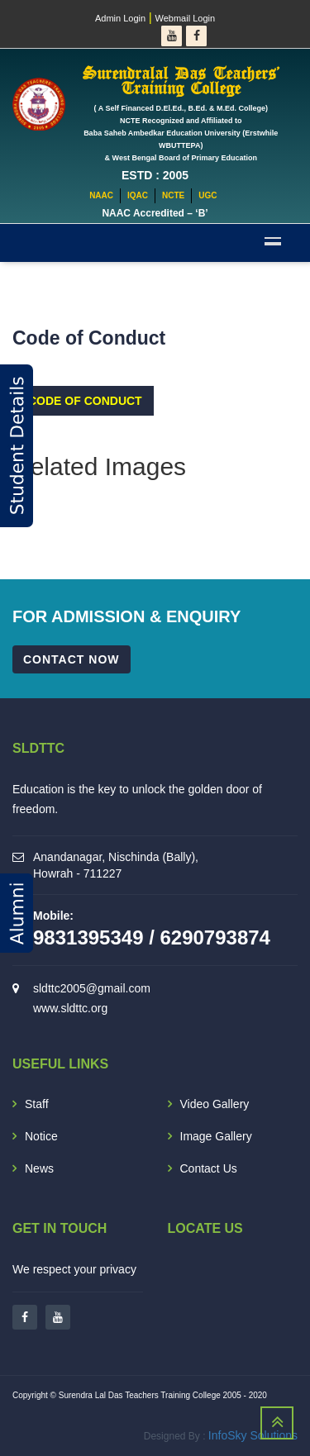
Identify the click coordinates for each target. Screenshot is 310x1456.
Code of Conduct (85, 400)
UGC (207, 195)
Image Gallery (216, 1136)
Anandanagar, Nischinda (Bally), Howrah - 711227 (115, 865)
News (39, 1168)
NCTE (173, 195)
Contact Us (208, 1168)
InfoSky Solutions (253, 1435)
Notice (41, 1136)
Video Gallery (215, 1104)
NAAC (101, 195)
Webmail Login (185, 18)
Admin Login (120, 18)
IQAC (137, 195)
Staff (37, 1104)
